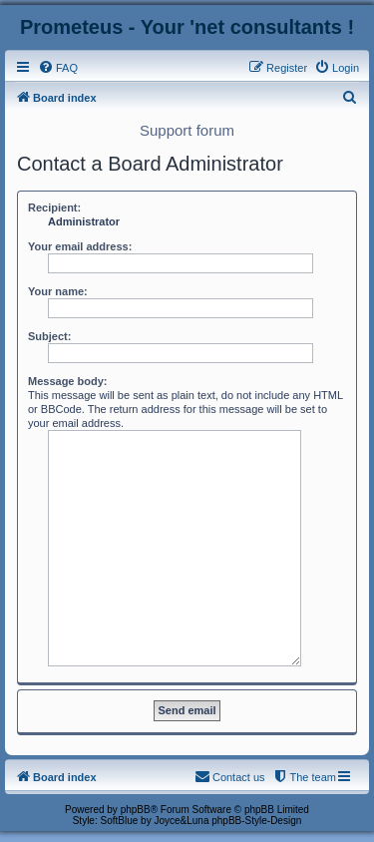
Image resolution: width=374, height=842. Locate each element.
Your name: (58, 291)
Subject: (49, 336)
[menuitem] (58, 68)
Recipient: (54, 207)
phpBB (136, 809)
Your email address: (80, 246)
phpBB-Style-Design (256, 820)
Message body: (67, 381)
